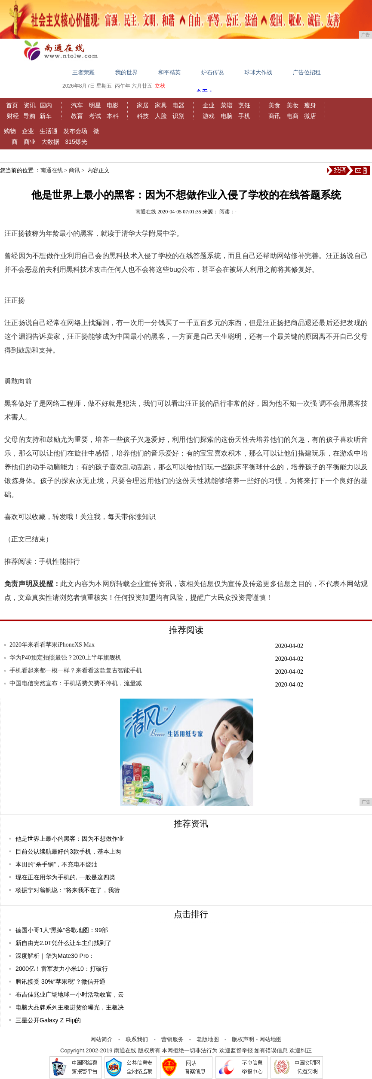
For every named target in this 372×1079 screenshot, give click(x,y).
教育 (77, 115)
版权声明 (243, 1039)
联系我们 (137, 1039)
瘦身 (310, 105)
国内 (46, 105)
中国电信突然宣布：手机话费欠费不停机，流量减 (75, 683)
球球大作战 (258, 72)
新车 (46, 115)
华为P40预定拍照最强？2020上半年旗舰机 (65, 657)
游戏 (209, 115)
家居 (143, 105)
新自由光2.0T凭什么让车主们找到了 (63, 942)
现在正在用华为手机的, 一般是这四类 (65, 877)
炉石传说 (212, 72)
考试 (95, 115)
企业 (209, 105)
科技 (143, 115)
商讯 (274, 115)
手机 (244, 115)
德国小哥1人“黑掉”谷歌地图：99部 (61, 930)
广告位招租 (307, 72)
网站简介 (101, 1039)
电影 (113, 105)
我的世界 (126, 72)
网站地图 (270, 1039)
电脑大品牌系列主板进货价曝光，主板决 (69, 1007)
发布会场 (75, 131)
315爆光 (76, 141)
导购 (29, 115)
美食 (274, 105)
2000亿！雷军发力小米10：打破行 (61, 968)
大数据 (50, 141)
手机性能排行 (59, 561)
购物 (10, 131)
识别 (178, 115)
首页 (12, 105)
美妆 (292, 105)
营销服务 (172, 1039)
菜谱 (227, 105)
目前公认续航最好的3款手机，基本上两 (68, 851)
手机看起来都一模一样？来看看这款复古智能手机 (75, 670)
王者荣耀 (83, 72)
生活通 (49, 131)
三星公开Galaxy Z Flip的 (48, 1020)
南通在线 (51, 170)
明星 (95, 105)
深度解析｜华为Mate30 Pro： (55, 955)
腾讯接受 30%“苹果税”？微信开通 (60, 981)
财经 (13, 115)
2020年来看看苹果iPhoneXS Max (52, 644)
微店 (310, 115)
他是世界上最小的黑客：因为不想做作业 (69, 838)
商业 (30, 141)
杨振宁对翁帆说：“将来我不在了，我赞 (67, 890)
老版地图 (208, 1039)
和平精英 (169, 72)
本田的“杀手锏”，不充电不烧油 (56, 864)
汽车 (77, 105)
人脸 (161, 115)
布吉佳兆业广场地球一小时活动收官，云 (69, 994)
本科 (113, 115)
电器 (178, 105)
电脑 (227, 115)
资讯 (30, 105)
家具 (161, 105)
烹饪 (244, 105)
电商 (292, 115)
